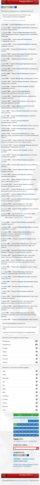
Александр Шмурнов (23, 91)
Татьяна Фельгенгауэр (24, 250)
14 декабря (4, 39)
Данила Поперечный (23, 296)
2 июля (3, 64)
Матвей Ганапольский (25, 39)
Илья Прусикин (21, 267)
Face (18, 301)
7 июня (3, 78)
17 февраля (4, 306)
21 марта (3, 243)
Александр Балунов (23, 155)
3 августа (4, 54)
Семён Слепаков (23, 209)
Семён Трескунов (22, 319)
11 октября (4, 272)
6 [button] (22, 424)
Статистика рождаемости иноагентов (13, 20)
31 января (4, 255)
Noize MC (19, 260)
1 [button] (29, 421)
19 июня (3, 199)
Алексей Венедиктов (24, 44)
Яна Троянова (23, 150)
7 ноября (3, 281)
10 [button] (37, 424)
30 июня (3, 189)
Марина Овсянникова (23, 199)
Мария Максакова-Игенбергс (26, 194)
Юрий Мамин (19, 24)
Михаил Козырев (22, 106)
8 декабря (4, 91)
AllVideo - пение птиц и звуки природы (23, 460)
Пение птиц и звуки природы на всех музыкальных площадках (25, 465)
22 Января (16, 217)
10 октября (4, 125)
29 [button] (29, 435)
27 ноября (4, 27)
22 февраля (4, 169)
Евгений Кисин (22, 125)
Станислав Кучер (22, 128)
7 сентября (4, 227)
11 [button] (15, 428)
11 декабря (4, 32)
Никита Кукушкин (23, 286)
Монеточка (19, 313)
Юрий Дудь (21, 272)
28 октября (4, 276)
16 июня (3, 111)
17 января (4, 96)
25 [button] (15, 435)
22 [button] (29, 431)
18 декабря (4, 44)
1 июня (3, 313)
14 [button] (26, 428)
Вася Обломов (21, 243)
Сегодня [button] (20, 414)
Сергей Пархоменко (23, 73)
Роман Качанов (22, 96)
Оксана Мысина (22, 59)
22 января (4, 213)
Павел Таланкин (22, 291)
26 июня (3, 116)
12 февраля (4, 150)
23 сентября (4, 184)
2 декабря (4, 69)
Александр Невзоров (23, 54)
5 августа (4, 106)
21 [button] (26, 431)
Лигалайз (19, 189)
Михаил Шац (19, 78)
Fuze (18, 213)
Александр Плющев (25, 145)
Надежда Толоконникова (25, 281)
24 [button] (37, 431)
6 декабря (4, 81)
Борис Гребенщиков (23, 27)
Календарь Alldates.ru (22, 480)
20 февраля (4, 239)
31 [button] (37, 435)
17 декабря (4, 204)
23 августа (4, 209)
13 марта (3, 73)
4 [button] (15, 424)
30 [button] (33, 435)
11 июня (3, 120)
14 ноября (4, 286)
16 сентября (4, 145)
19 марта (3, 155)
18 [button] (15, 431)
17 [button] (37, 428)
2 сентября (4, 140)
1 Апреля (26, 217)
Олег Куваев (21, 101)
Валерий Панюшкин (22, 116)
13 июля (3, 222)
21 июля (3, 86)
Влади (20, 204)
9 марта (3, 260)
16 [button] (33, 428)
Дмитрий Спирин (23, 169)
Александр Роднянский (23, 64)
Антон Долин (21, 174)
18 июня (3, 179)
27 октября (4, 232)
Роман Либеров (21, 222)
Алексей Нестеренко (25, 239)
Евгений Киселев (21, 49)
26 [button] (19, 435)
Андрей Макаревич (24, 32)
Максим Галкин (21, 179)
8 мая (2, 24)
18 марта (3, 128)
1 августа (4, 133)
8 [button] (29, 424)
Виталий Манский (22, 69)
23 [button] (33, 431)
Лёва (19, 140)
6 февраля (4, 101)
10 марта (3, 296)
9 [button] (33, 424)
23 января (4, 174)
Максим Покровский (22, 111)
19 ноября (4, 160)
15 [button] (29, 428)
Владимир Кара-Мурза (25, 227)
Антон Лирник (23, 184)
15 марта (3, 59)
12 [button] (19, 428)
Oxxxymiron (20, 255)
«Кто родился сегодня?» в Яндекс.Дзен (25, 439)
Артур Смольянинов (24, 232)
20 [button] (22, 431)
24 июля (3, 194)
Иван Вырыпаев (22, 165)
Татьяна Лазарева (22, 86)
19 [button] (19, 431)
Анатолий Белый (22, 133)
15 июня (3, 49)
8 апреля (3, 267)
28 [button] (26, 435)
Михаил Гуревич (22, 160)
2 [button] (33, 421)
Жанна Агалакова (23, 81)
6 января (3, 250)
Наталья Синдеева (23, 120)
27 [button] (22, 435)
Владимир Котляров (24, 276)
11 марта (3, 291)
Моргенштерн (22, 306)
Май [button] (32, 414)
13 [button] (22, 428)
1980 (21, 217)
